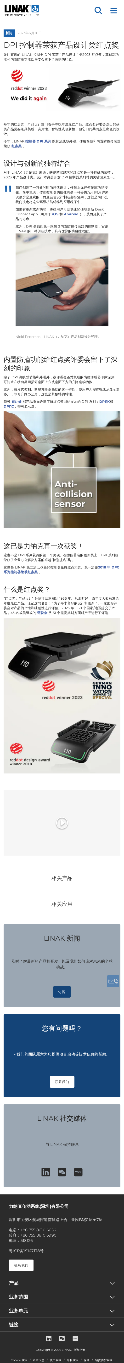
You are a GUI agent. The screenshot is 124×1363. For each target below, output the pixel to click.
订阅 (62, 992)
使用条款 (55, 1360)
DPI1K (104, 401)
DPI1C (9, 406)
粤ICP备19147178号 (26, 1251)
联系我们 (62, 1082)
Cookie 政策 (19, 1360)
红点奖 (17, 146)
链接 (13, 1325)
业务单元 (18, 1311)
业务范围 (18, 1297)
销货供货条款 (103, 1360)
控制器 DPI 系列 (38, 141)
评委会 (42, 613)
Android (72, 214)
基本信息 (38, 1360)
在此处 (17, 401)
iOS (55, 214)
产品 (13, 1283)
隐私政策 (72, 1360)
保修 (87, 1360)
